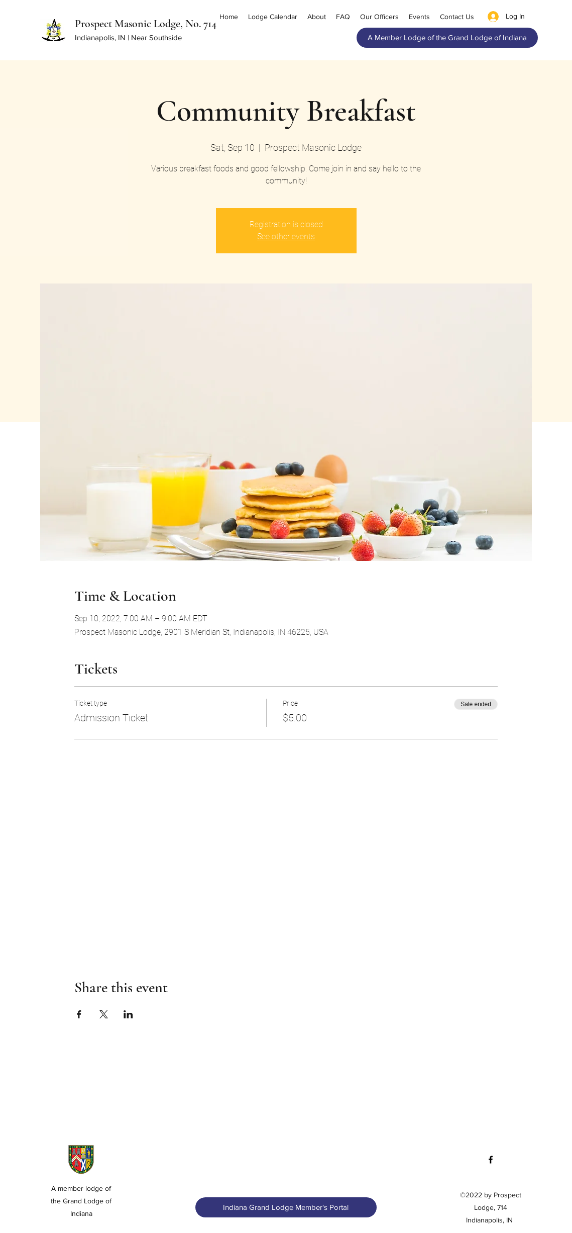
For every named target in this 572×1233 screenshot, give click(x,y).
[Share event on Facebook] (79, 1014)
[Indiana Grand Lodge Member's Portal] (286, 1207)
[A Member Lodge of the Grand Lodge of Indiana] (447, 38)
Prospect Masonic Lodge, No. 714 (145, 23)
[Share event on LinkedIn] (128, 1014)
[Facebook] (491, 1160)
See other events (286, 236)
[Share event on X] (103, 1014)
